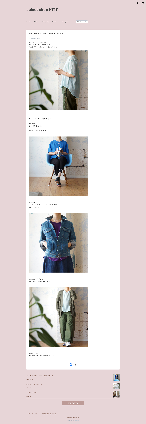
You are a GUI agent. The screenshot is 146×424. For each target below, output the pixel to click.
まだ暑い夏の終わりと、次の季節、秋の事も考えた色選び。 (46, 33)
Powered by (73, 420)
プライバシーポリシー (33, 414)
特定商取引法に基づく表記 (49, 414)
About (36, 22)
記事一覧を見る (73, 403)
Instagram (65, 22)
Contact (55, 22)
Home (28, 22)
